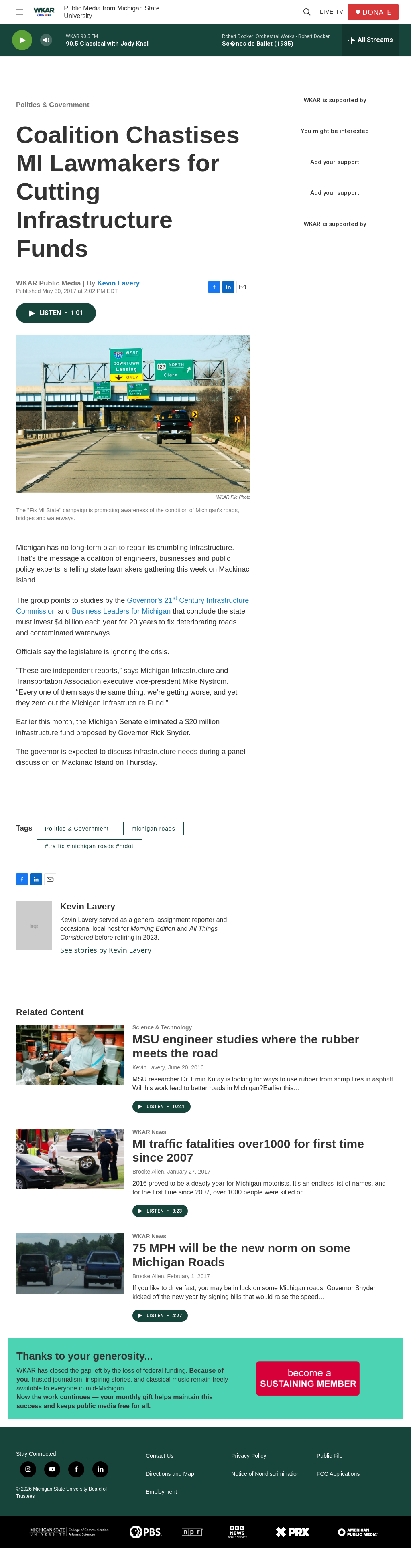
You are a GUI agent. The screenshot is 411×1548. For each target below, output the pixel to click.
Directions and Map (170, 1474)
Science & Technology (162, 1027)
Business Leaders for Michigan (121, 611)
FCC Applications (338, 1474)
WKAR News (149, 1132)
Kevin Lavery (118, 283)
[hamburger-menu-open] (19, 12)
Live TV (332, 11)
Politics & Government (52, 105)
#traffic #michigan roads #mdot (89, 846)
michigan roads (153, 828)
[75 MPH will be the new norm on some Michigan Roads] (70, 1263)
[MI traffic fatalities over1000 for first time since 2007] (70, 1159)
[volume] (46, 40)
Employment (161, 1492)
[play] (22, 40)
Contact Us (159, 1456)
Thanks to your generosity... (84, 1356)
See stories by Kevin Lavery (105, 950)
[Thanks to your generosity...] (308, 1378)
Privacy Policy (248, 1456)
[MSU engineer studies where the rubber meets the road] (70, 1055)
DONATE (376, 12)
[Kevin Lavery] (34, 925)
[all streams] (370, 40)
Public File (330, 1456)
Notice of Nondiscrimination (265, 1474)
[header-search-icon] (307, 12)
